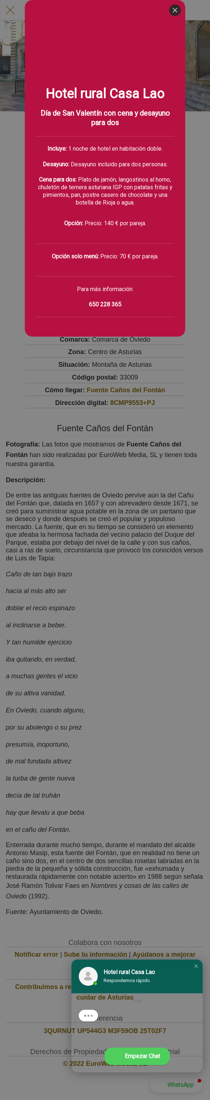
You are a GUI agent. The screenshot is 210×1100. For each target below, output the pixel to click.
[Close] (175, 10)
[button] (196, 966)
